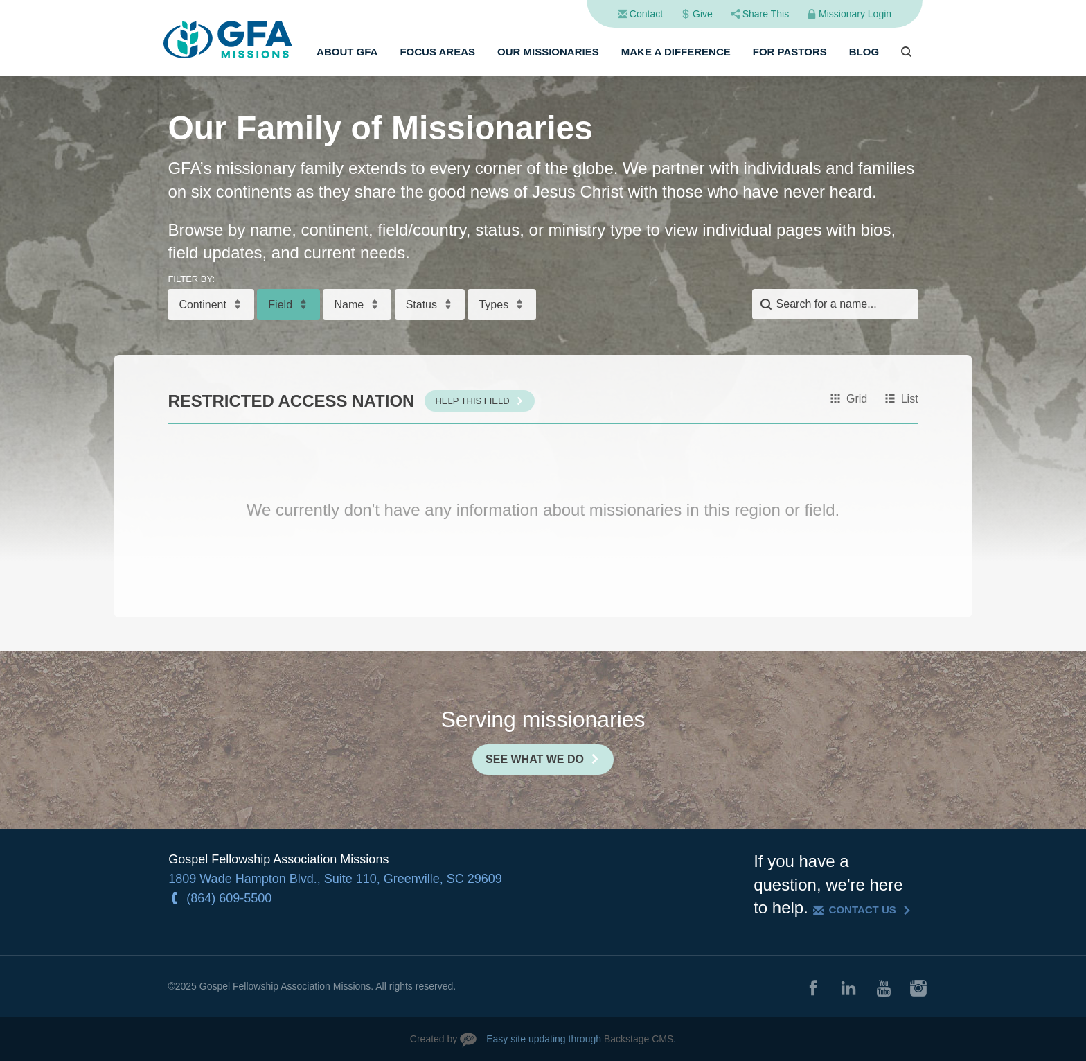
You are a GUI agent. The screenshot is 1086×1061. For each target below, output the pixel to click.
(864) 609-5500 (229, 898)
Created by (433, 1038)
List (909, 399)
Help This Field (472, 401)
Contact (646, 13)
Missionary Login (855, 13)
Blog (864, 52)
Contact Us (862, 909)
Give (703, 13)
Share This (765, 13)
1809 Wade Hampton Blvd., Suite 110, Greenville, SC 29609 (335, 879)
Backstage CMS (638, 1038)
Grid (856, 399)
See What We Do (535, 759)
